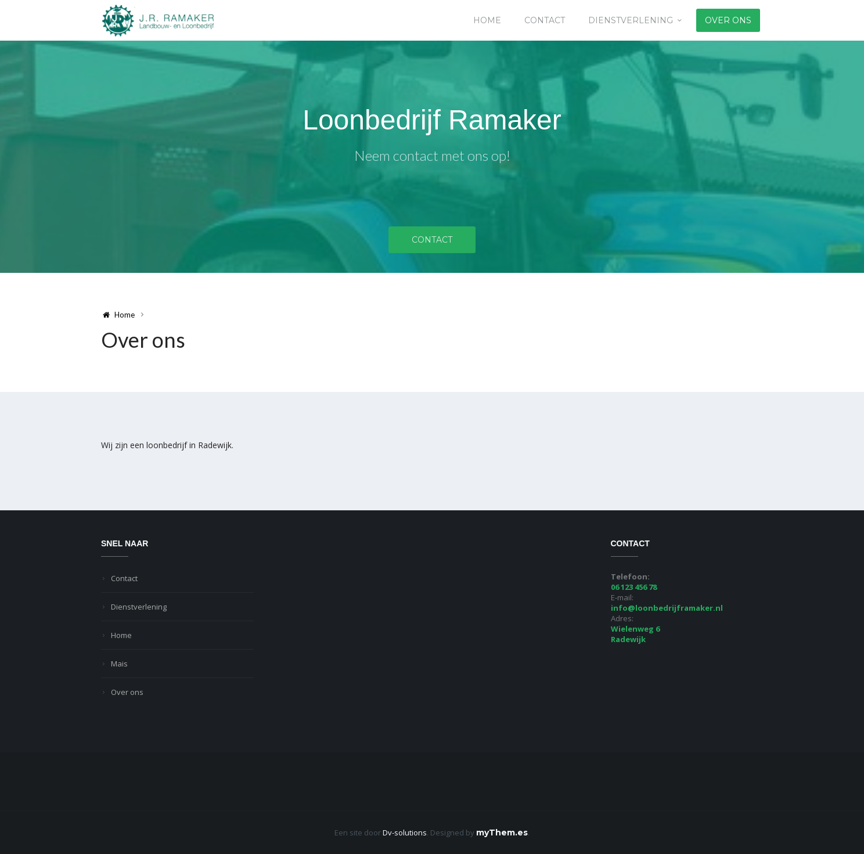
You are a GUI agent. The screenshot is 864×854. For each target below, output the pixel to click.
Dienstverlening (630, 20)
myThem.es (502, 832)
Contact (544, 20)
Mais (119, 663)
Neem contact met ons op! (432, 155)
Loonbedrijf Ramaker (432, 120)
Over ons (728, 20)
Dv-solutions (405, 832)
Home (487, 20)
